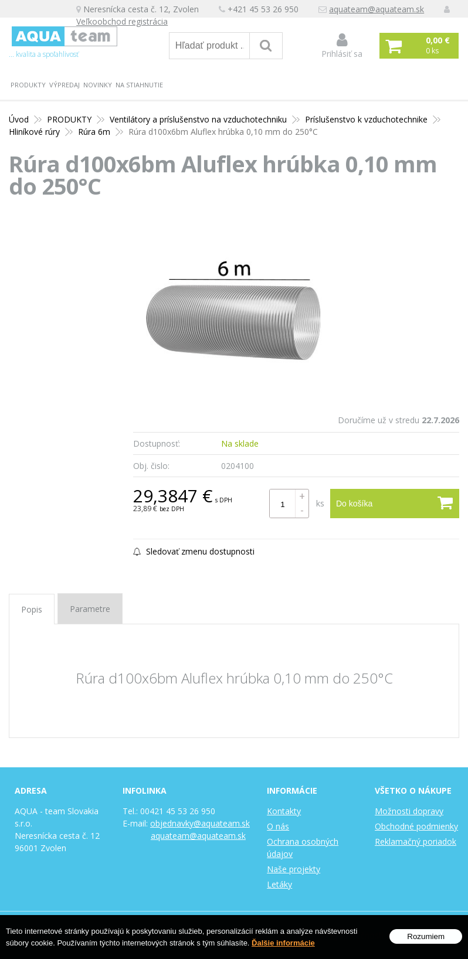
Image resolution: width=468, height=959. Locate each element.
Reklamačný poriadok (415, 841)
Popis (31, 609)
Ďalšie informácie (283, 944)
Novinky (97, 84)
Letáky (279, 884)
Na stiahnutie (139, 84)
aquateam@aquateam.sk (376, 9)
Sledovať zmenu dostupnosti (194, 551)
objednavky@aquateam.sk (200, 823)
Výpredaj (64, 84)
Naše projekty (293, 869)
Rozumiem (426, 937)
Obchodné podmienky (416, 826)
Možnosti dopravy (409, 811)
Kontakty (284, 811)
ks (320, 503)
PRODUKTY (28, 84)
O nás (278, 826)
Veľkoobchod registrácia (122, 21)
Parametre (90, 608)
